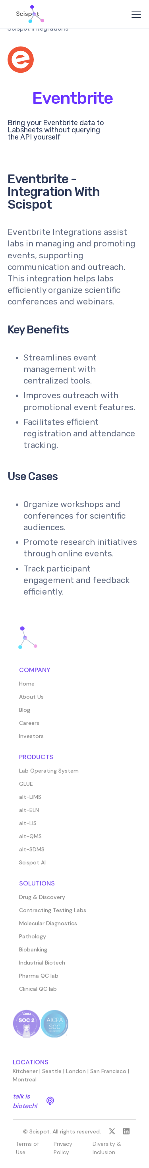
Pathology (32, 939)
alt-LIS (28, 826)
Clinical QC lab (38, 992)
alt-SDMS (32, 852)
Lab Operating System (49, 774)
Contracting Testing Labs (52, 913)
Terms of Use (27, 1151)
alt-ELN (29, 813)
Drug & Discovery (42, 900)
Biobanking (33, 953)
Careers (29, 726)
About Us (31, 700)
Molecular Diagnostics (48, 926)
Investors (31, 739)
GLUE (26, 787)
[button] (135, 14)
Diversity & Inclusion (107, 1151)
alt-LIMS (30, 800)
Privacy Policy (63, 1151)
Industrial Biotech (42, 966)
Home (27, 687)
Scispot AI (32, 866)
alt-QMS (30, 839)
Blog (24, 713)
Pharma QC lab (38, 979)
